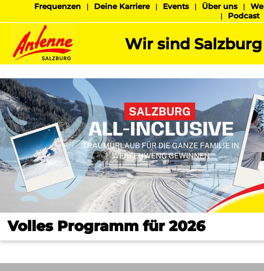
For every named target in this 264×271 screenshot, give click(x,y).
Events (176, 6)
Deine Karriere (122, 6)
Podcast (243, 15)
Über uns (219, 6)
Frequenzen (57, 6)
